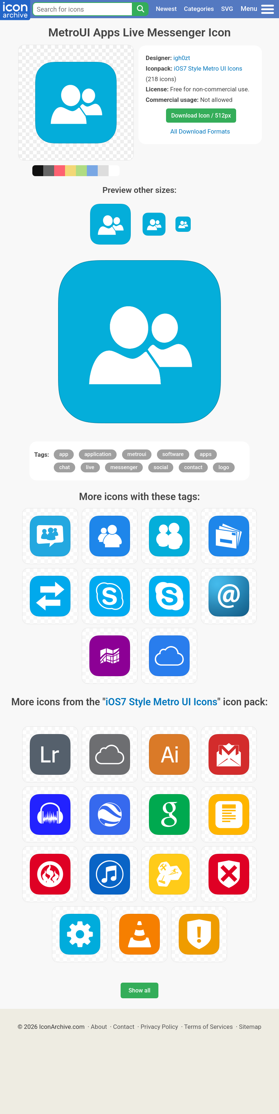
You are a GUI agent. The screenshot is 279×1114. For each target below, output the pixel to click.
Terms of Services (208, 1026)
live (90, 467)
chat (64, 467)
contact (193, 467)
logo (223, 467)
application (97, 454)
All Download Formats (200, 131)
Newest (166, 8)
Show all (139, 990)
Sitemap (250, 1026)
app (63, 454)
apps (206, 454)
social (161, 467)
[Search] (140, 9)
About (99, 1026)
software (173, 454)
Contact (123, 1026)
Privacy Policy (159, 1026)
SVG (227, 8)
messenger (124, 467)
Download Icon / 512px (201, 115)
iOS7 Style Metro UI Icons (208, 68)
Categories (199, 8)
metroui (137, 454)
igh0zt (181, 58)
